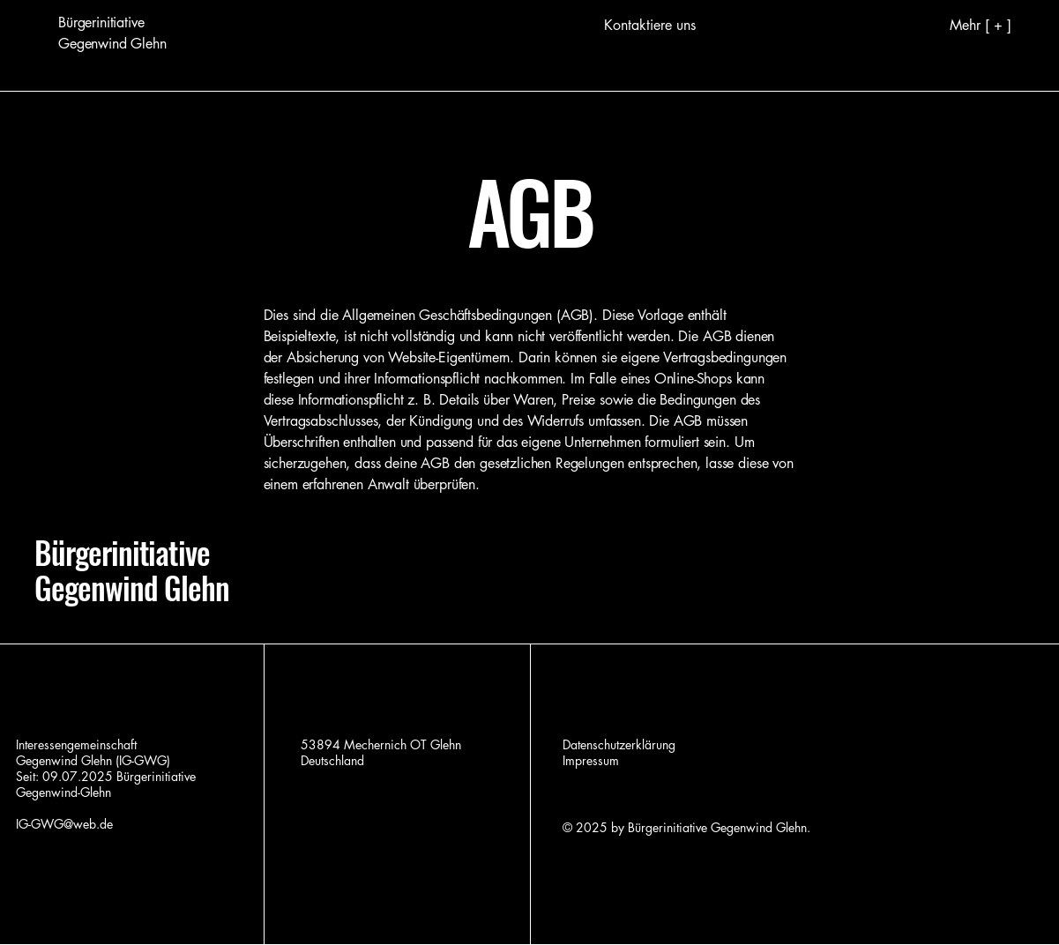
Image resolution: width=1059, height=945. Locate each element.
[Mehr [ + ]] (951, 24)
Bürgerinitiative (122, 552)
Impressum (591, 760)
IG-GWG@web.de (64, 823)
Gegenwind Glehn (131, 587)
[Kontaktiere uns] (650, 25)
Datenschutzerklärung (619, 744)
